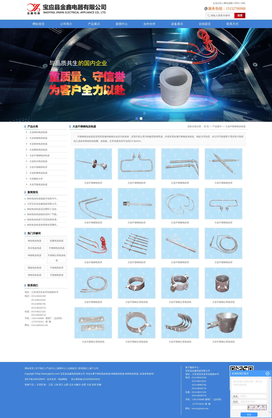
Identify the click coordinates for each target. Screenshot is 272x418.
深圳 (94, 384)
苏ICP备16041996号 (35, 379)
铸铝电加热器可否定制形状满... (42, 219)
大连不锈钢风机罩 (38, 167)
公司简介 (66, 23)
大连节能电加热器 (38, 184)
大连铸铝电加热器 (38, 132)
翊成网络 (62, 379)
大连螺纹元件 (36, 178)
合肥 (83, 384)
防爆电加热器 (56, 240)
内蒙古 (77, 384)
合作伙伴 (149, 23)
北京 (71, 384)
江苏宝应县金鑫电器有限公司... (42, 204)
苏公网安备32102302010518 (85, 379)
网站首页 (39, 23)
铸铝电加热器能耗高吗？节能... (42, 214)
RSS (236, 3)
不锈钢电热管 (56, 275)
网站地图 (228, 3)
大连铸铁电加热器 (38, 144)
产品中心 (50, 368)
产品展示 (94, 23)
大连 (89, 384)
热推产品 (29, 384)
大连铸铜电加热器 (38, 138)
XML (243, 3)
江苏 (50, 384)
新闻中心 (122, 23)
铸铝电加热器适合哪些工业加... (42, 209)
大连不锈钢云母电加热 (136, 302)
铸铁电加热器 (34, 275)
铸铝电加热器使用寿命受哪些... (42, 225)
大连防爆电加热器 (38, 173)
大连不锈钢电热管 (93, 183)
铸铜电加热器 (34, 255)
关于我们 (39, 368)
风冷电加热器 (34, 248)
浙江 (61, 384)
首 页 (206, 126)
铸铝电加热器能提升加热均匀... (42, 198)
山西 (66, 384)
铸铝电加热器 (34, 240)
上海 (56, 384)
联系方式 (232, 23)
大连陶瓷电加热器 (38, 149)
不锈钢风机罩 (56, 267)
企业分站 (217, 3)
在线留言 (205, 23)
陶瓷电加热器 (34, 267)
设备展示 (177, 23)
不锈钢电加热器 (57, 248)
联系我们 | (84, 368)
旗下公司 (93, 368)
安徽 (99, 384)
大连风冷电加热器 (38, 161)
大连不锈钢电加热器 (39, 155)
